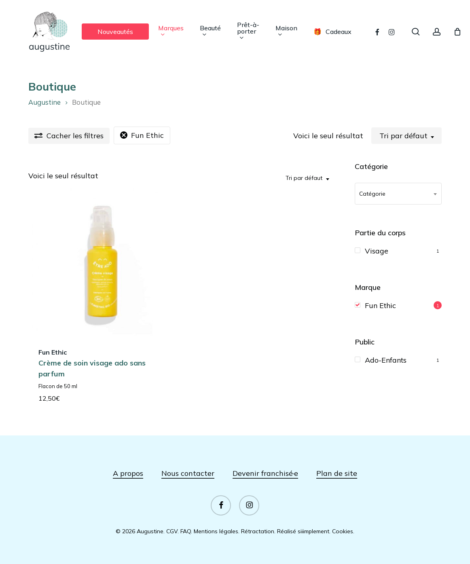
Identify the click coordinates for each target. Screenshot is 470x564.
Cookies (342, 531)
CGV (172, 531)
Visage (376, 251)
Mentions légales (216, 531)
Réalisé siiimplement (303, 531)
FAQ (185, 531)
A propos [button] (128, 473)
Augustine (44, 102)
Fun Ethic (380, 305)
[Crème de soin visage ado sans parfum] (102, 262)
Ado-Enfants (385, 360)
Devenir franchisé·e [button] (265, 473)
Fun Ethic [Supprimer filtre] (147, 135)
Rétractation (257, 531)
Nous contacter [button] (187, 473)
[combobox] (406, 135)
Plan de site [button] (336, 473)
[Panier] (457, 31)
